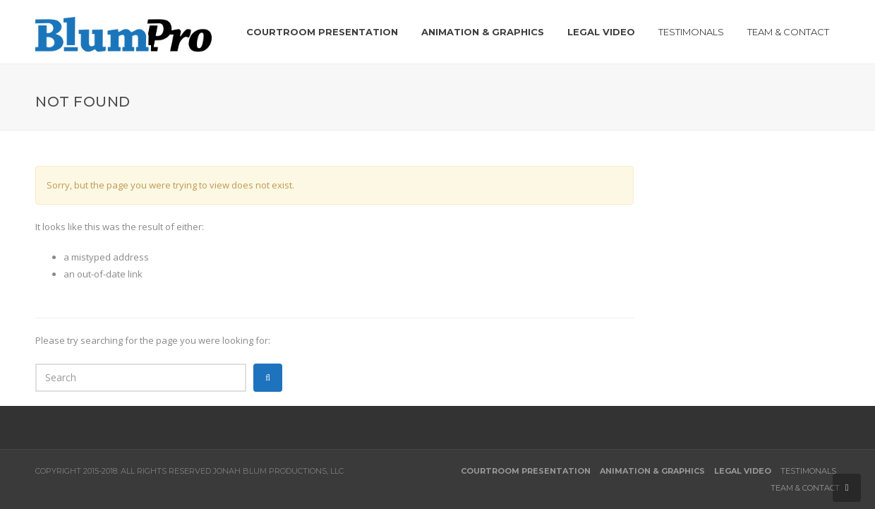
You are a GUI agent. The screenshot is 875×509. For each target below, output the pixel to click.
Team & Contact (805, 488)
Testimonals (808, 471)
